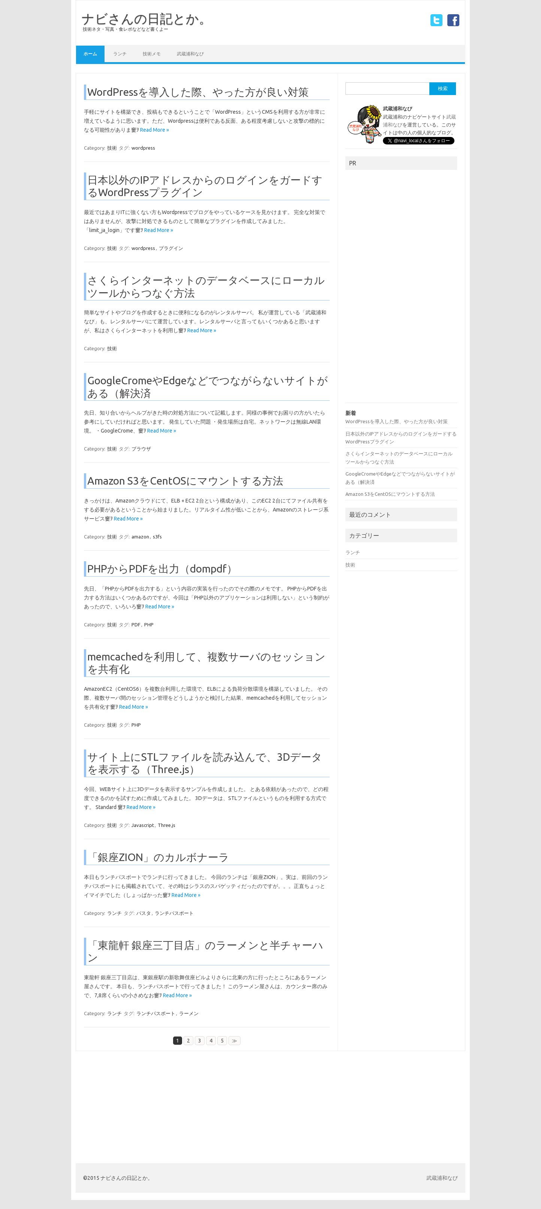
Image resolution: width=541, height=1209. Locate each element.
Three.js (166, 825)
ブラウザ (141, 448)
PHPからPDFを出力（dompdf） (162, 568)
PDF (136, 624)
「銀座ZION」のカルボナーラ (158, 857)
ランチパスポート (174, 913)
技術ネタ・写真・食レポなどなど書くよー (125, 29)
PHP (149, 624)
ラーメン (189, 1013)
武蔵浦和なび (190, 53)
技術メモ (152, 53)
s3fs (157, 536)
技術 (112, 147)
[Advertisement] (401, 288)
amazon (140, 536)
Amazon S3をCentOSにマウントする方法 (185, 480)
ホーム (90, 53)
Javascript (143, 825)
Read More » (154, 130)
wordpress (143, 147)
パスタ (143, 913)
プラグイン (171, 248)
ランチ (120, 53)
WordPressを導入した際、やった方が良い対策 (198, 92)
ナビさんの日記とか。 (147, 18)
